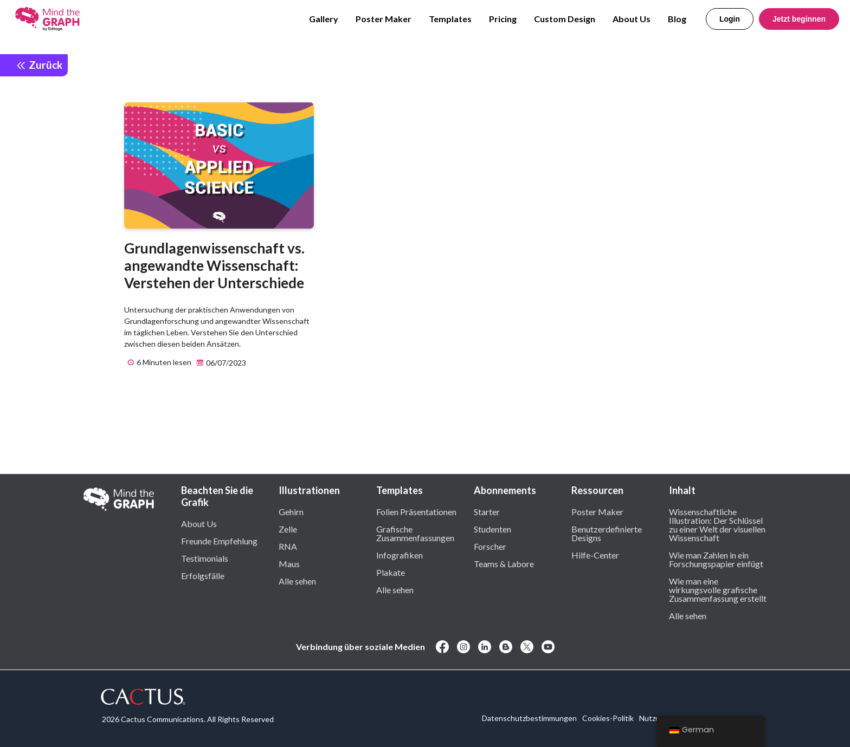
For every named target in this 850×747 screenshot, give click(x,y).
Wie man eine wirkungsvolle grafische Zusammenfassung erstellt (718, 589)
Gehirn (291, 511)
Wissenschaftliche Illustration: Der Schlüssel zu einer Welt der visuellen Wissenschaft (717, 524)
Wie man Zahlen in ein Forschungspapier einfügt (716, 559)
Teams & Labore (504, 563)
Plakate (390, 572)
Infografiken (399, 555)
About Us (632, 19)
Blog (677, 19)
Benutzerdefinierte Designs (606, 533)
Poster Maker (383, 19)
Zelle (288, 529)
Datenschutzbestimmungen (529, 718)
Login (729, 19)
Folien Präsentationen (416, 511)
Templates (450, 19)
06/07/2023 (220, 363)
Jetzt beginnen (799, 19)
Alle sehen (297, 581)
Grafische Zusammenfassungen (415, 533)
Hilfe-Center (595, 555)
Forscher (490, 546)
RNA (288, 546)
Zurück (39, 65)
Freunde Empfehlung (219, 540)
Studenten (492, 529)
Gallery (323, 19)
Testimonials (204, 558)
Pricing (503, 19)
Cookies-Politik (608, 718)
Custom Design (564, 19)
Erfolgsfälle (202, 575)
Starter (487, 511)
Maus (289, 563)
